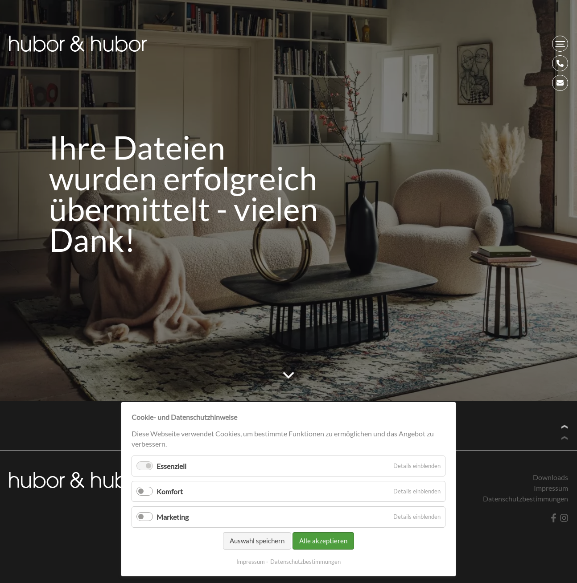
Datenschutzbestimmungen (305, 561)
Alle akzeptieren (323, 541)
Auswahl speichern (257, 541)
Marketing (173, 517)
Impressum (250, 561)
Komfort (170, 491)
